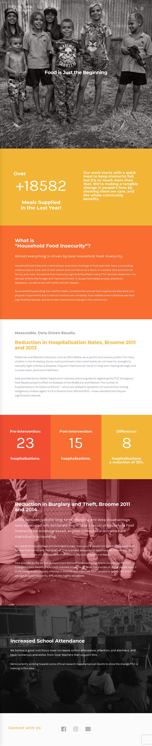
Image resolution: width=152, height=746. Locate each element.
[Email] (88, 729)
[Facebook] (63, 729)
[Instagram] (75, 729)
